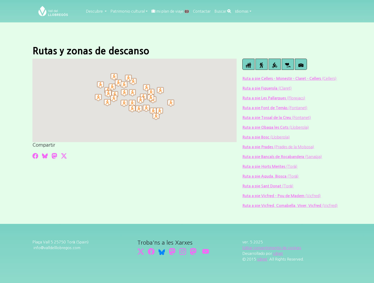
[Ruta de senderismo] (261, 64)
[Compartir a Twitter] (64, 156)
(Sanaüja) (313, 157)
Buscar (222, 11)
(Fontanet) (297, 108)
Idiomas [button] (242, 11)
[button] (160, 90)
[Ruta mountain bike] (275, 64)
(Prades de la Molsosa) (294, 147)
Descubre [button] (95, 11)
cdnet (278, 253)
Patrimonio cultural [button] (127, 11)
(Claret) (285, 88)
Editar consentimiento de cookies (271, 248)
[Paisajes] (301, 64)
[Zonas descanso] (288, 64)
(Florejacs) (296, 98)
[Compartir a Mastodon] (54, 156)
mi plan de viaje (170, 11)
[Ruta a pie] (248, 64)
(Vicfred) (313, 196)
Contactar (202, 11)
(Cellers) (329, 78)
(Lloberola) (299, 127)
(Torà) (291, 166)
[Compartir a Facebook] (35, 156)
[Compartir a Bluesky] (45, 156)
